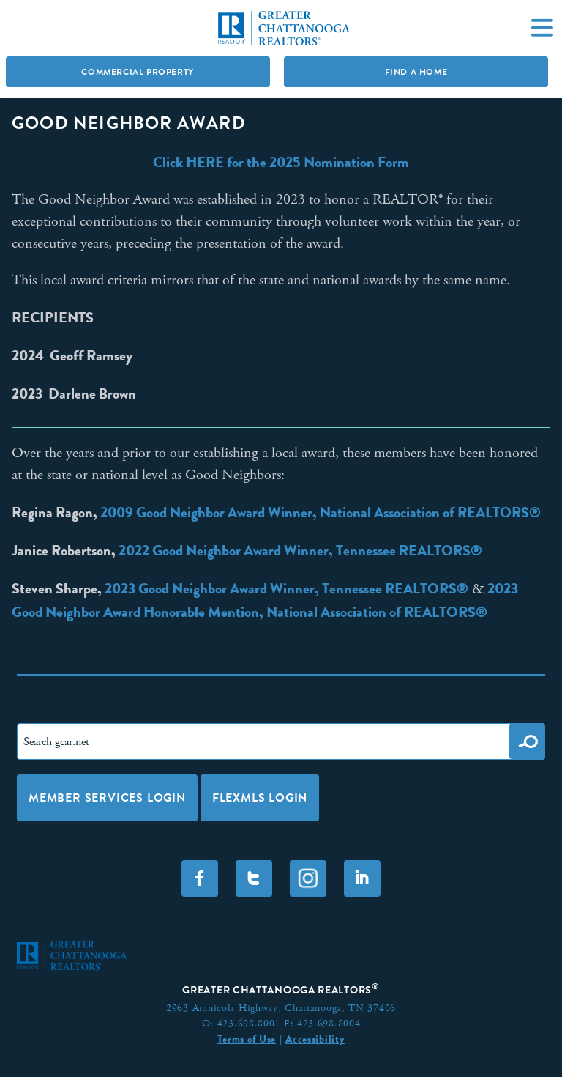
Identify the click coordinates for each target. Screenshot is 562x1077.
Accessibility (315, 1038)
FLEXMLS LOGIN (259, 797)
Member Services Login (107, 797)
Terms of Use (246, 1038)
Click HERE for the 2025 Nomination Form (281, 161)
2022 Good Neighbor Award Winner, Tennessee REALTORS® (300, 550)
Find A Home (416, 72)
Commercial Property (137, 72)
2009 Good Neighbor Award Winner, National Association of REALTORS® (320, 512)
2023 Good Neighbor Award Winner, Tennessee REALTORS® (286, 588)
